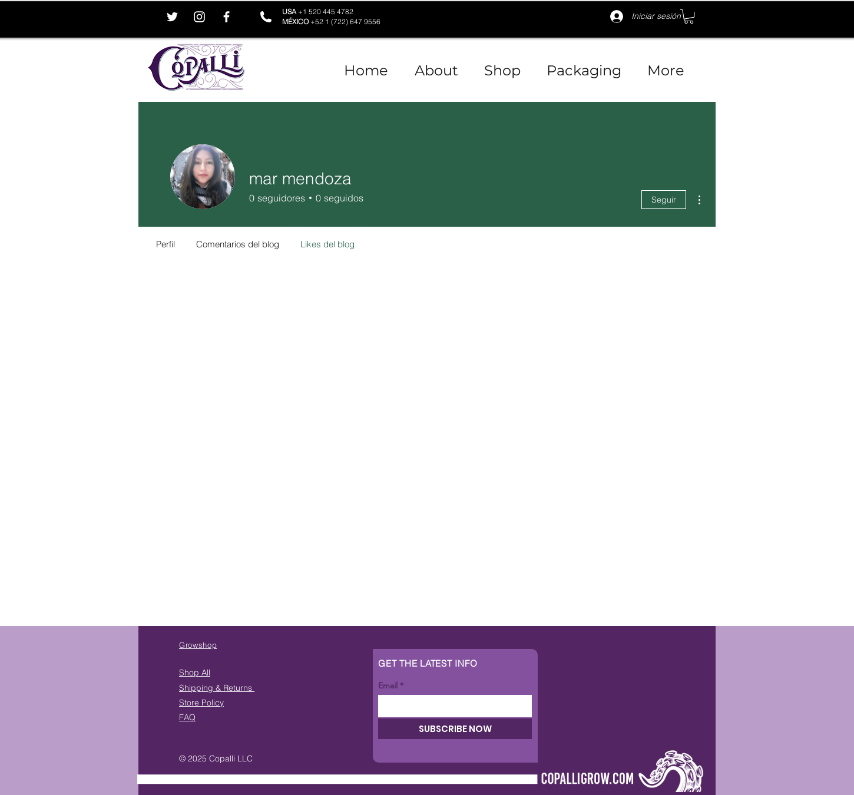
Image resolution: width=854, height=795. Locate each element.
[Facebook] (226, 16)
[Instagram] (199, 16)
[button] (688, 16)
